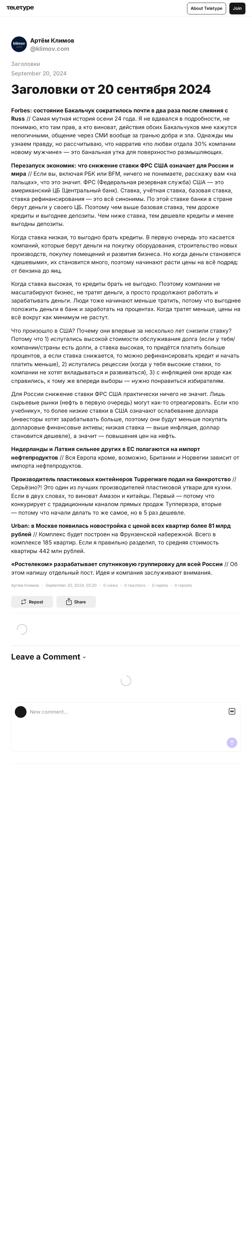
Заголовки (25, 64)
